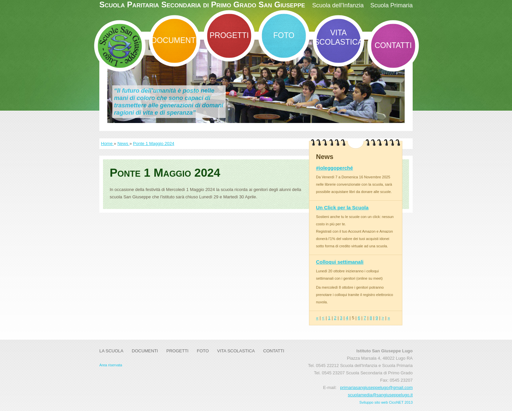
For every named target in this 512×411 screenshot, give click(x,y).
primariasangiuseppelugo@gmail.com (376, 387)
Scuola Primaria (391, 5)
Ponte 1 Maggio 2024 (153, 143)
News (123, 143)
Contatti (393, 45)
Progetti (229, 35)
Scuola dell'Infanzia (338, 5)
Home (107, 143)
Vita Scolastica (338, 37)
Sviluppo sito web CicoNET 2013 (386, 402)
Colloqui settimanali (340, 262)
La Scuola (111, 350)
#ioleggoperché (334, 168)
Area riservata (110, 365)
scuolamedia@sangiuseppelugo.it (380, 394)
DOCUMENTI (174, 40)
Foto (283, 35)
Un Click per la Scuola (342, 207)
